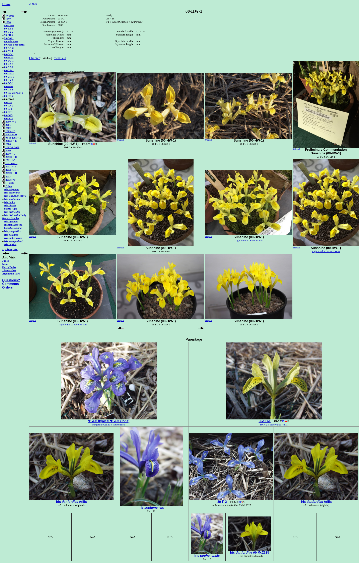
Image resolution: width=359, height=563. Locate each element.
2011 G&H (9, 163)
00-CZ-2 (8, 67)
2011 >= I (9, 166)
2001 (6, 124)
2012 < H (8, 169)
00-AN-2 (9, 47)
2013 (6, 176)
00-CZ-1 (8, 63)
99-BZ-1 (8, 28)
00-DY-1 (8, 79)
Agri (10, 208)
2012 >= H (9, 172)
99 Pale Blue (11, 41)
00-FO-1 (8, 83)
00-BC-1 (8, 54)
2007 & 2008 (10, 147)
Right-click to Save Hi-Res (249, 240)
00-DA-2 (9, 73)
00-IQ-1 (8, 105)
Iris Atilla (71, 501)
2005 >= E (9, 140)
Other (7, 186)
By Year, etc (10, 249)
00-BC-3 (8, 57)
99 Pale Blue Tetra (14, 44)
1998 (6, 22)
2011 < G (8, 160)
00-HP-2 (8, 95)
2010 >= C (9, 156)
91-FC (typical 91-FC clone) (108, 421)
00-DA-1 (9, 70)
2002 (6, 128)
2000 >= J (9, 121)
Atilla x (108, 424)
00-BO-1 (9, 60)
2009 (6, 150)
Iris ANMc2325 (249, 552)
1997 (6, 18)
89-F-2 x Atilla (273, 424)
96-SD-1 (265, 421)
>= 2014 (8, 182)
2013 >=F (9, 179)
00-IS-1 (8, 108)
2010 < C (8, 153)
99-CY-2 (8, 31)
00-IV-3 (8, 115)
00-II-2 (8, 102)
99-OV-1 (9, 38)
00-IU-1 (8, 111)
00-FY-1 (8, 89)
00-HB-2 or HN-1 (13, 92)
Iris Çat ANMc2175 (15, 195)
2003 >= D (9, 134)
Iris (11, 189)
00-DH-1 (9, 76)
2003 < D (8, 131)
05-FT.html (60, 58)
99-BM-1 (9, 25)
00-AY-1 (8, 51)
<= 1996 (8, 15)
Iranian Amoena (13, 224)
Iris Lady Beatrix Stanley (14, 217)
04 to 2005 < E (11, 137)
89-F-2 (222, 501)
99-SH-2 (8, 34)
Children (34, 58)
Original (32, 143)
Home (6, 4)
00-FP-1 (8, 86)
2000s (33, 3)
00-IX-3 (8, 118)
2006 (6, 144)
